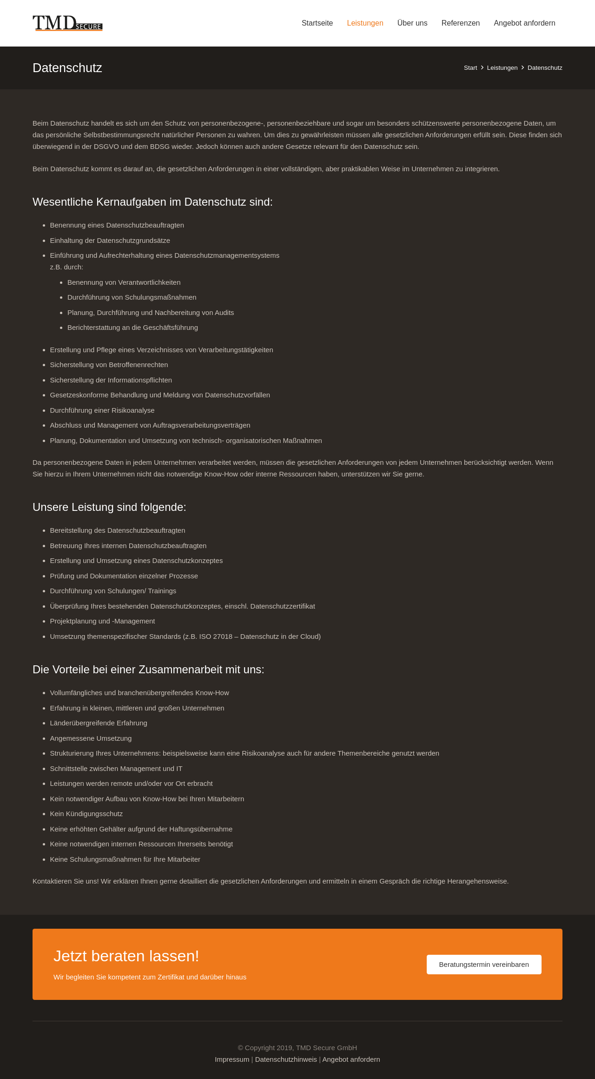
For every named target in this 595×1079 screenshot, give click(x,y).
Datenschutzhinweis (286, 1059)
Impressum (232, 1059)
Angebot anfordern (351, 1059)
